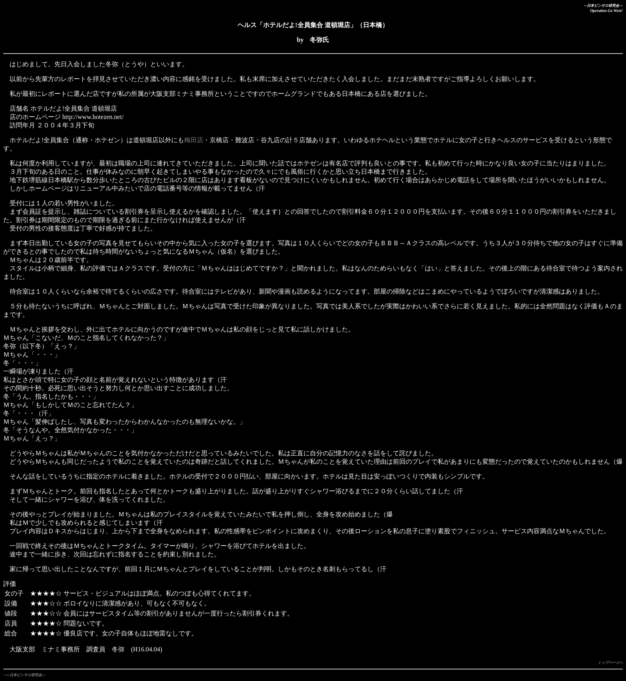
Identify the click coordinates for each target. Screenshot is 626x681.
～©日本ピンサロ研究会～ (24, 675)
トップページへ (610, 663)
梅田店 (193, 140)
